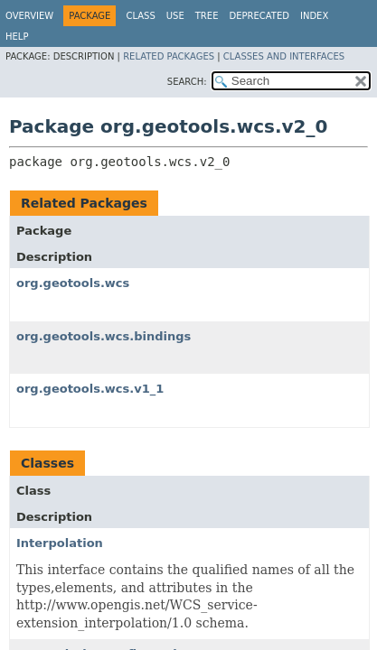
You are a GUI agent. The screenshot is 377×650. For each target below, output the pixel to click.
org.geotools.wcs (72, 283)
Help (16, 37)
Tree (207, 16)
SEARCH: (187, 82)
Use (175, 16)
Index (314, 16)
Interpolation (59, 543)
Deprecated (259, 16)
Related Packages (168, 56)
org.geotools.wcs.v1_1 (90, 388)
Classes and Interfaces (283, 56)
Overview (29, 16)
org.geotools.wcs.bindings (103, 336)
